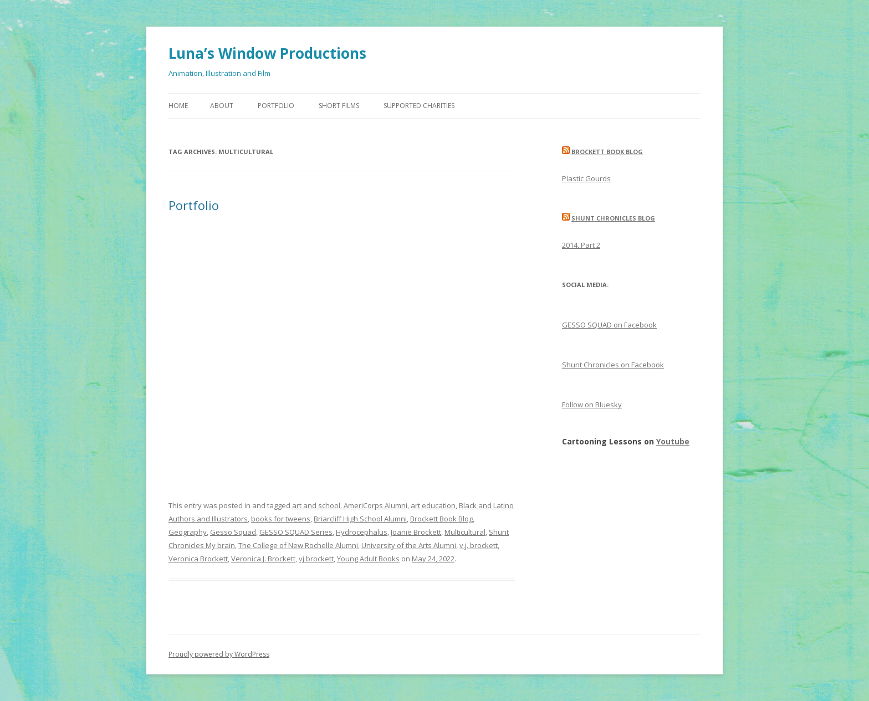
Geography (187, 532)
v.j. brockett (478, 545)
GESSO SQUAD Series (296, 532)
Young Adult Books (368, 559)
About (221, 105)
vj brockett (316, 559)
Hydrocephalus (361, 532)
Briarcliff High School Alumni (360, 519)
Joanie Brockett (416, 532)
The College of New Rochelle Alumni (298, 545)
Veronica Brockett (198, 559)
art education (433, 505)
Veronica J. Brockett (263, 559)
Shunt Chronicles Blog (613, 218)
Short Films (339, 105)
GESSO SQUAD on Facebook (609, 325)
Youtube (672, 441)
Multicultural (464, 532)
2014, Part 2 (581, 245)
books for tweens (280, 519)
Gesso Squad (233, 532)
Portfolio (276, 105)
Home (178, 105)
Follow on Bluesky (592, 405)
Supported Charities (419, 105)
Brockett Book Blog (441, 519)
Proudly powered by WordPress (218, 654)
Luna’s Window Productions (267, 53)
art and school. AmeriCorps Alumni (349, 505)
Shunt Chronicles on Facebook (613, 365)
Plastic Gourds (586, 178)
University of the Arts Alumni (408, 545)
